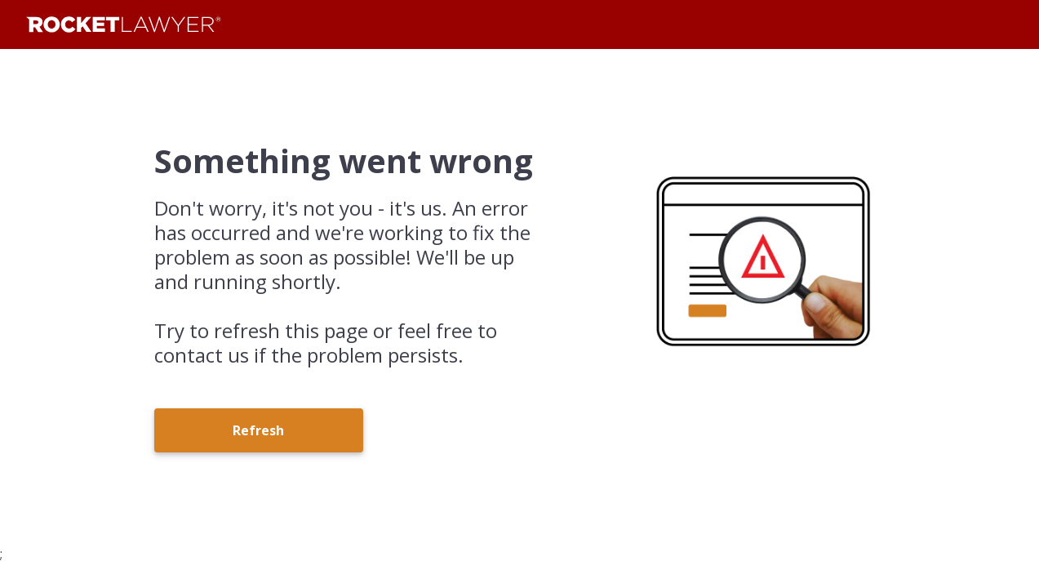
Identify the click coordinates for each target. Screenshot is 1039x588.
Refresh (258, 430)
